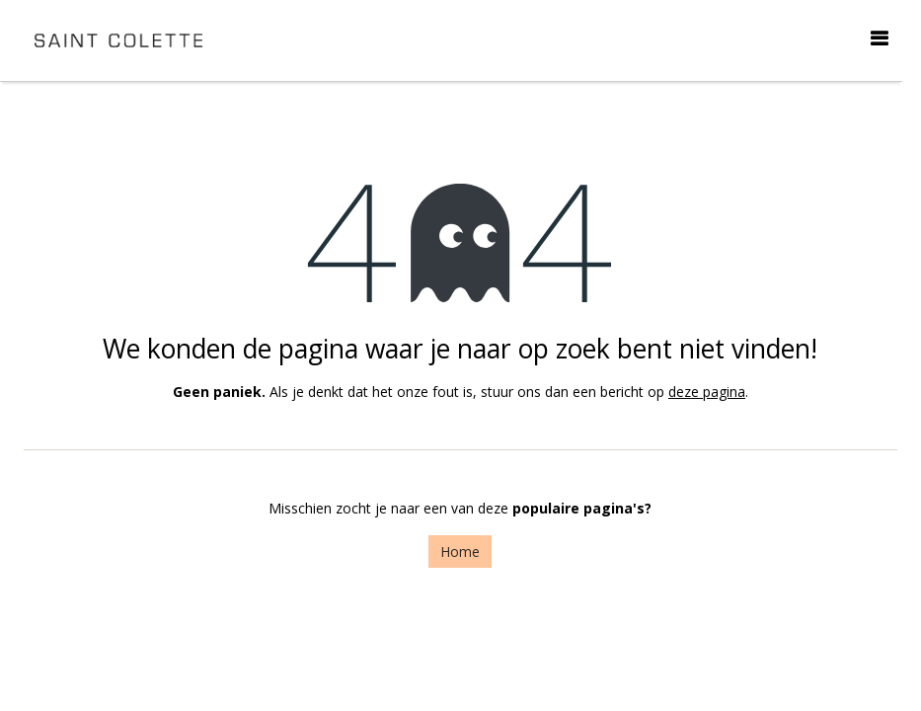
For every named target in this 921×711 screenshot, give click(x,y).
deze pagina (706, 391)
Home (460, 551)
